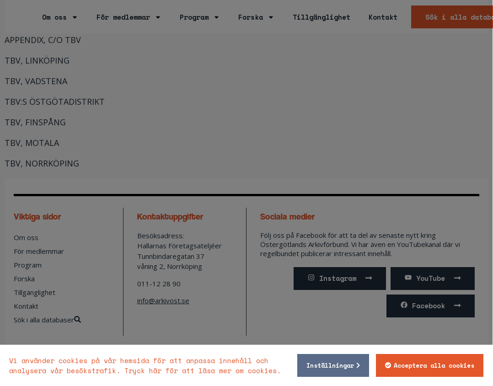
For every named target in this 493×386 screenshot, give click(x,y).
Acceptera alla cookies (433, 365)
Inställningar (330, 365)
